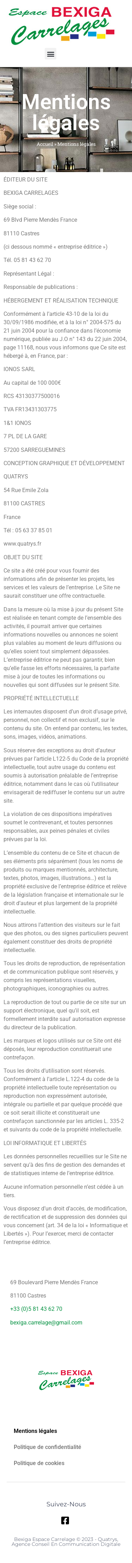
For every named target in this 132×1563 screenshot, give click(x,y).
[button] (50, 53)
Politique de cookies (39, 1463)
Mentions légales (35, 1431)
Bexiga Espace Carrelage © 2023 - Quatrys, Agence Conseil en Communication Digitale (66, 1541)
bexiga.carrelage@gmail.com (46, 1322)
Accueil (45, 144)
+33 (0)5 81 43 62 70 (36, 1309)
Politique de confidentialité (47, 1447)
